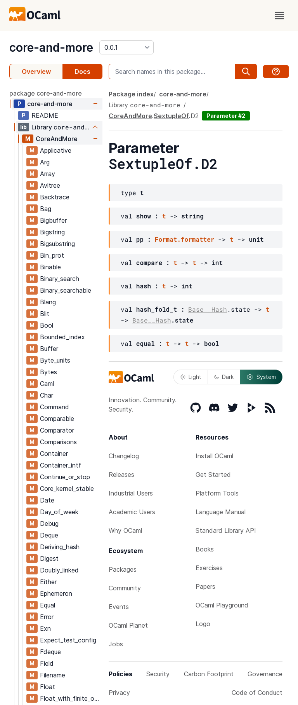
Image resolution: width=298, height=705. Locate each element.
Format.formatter (185, 239)
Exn (45, 628)
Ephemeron (56, 593)
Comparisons (58, 442)
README (44, 115)
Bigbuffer (53, 220)
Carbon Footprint (209, 674)
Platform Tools (217, 493)
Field (47, 663)
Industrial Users (131, 493)
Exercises (209, 568)
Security (158, 674)
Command (54, 407)
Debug (49, 523)
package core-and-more (45, 93)
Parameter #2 (225, 115)
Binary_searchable (65, 290)
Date (47, 500)
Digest (49, 558)
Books (205, 549)
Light (190, 376)
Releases (121, 474)
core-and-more (51, 47)
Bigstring (52, 232)
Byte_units (55, 360)
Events (119, 607)
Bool (46, 325)
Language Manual (221, 512)
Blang (48, 302)
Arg (45, 162)
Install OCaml (214, 456)
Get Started (213, 474)
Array (47, 174)
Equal (47, 605)
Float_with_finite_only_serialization (71, 698)
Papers (205, 586)
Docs (82, 71)
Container (54, 453)
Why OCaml (125, 530)
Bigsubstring (57, 244)
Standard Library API (226, 530)
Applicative (55, 150)
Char (46, 395)
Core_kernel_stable (67, 488)
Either (48, 582)
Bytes (48, 372)
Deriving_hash (60, 547)
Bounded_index (62, 337)
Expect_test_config (68, 640)
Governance (265, 674)
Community (125, 588)
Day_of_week (59, 512)
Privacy (119, 692)
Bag (45, 209)
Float (47, 687)
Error (47, 617)
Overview (36, 71)
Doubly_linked (59, 570)
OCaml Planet (128, 625)
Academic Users (132, 512)
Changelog (124, 456)
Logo (203, 624)
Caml (47, 383)
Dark (224, 376)
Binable (50, 267)
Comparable (57, 418)
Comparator (57, 430)
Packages (123, 569)
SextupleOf (171, 116)
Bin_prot (52, 255)
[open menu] (279, 15)
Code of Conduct (257, 692)
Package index (131, 94)
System (261, 376)
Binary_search (59, 279)
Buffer (49, 348)
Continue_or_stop (65, 477)
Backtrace (54, 197)
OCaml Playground (222, 605)
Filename (52, 675)
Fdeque (50, 652)
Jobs (116, 644)
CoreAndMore (57, 139)
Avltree (50, 185)
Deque (49, 535)
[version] (126, 47)
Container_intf (60, 465)
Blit (44, 314)
